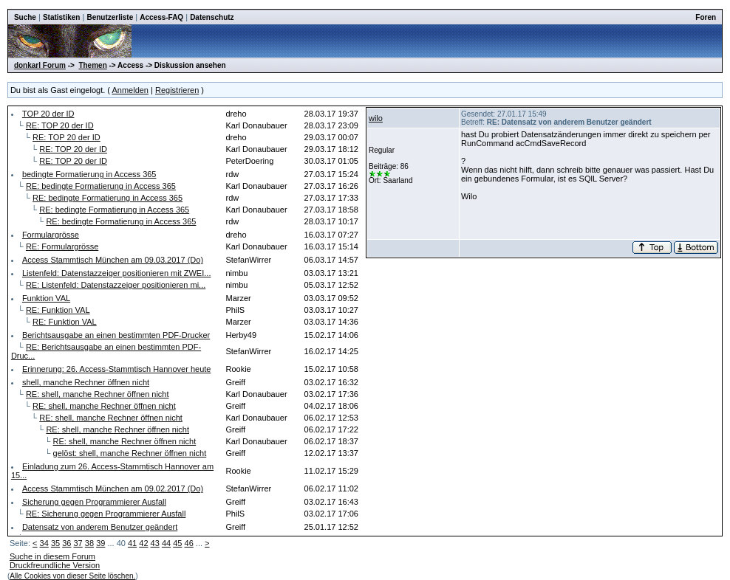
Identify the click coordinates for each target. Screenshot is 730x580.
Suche (25, 17)
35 (55, 543)
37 (78, 543)
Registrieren (177, 90)
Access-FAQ (161, 17)
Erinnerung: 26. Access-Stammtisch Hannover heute (116, 369)
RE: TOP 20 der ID (60, 125)
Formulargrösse (50, 234)
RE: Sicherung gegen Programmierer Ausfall (105, 513)
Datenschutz (211, 17)
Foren (705, 17)
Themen (92, 65)
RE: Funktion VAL (58, 309)
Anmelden (130, 90)
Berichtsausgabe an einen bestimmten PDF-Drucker (116, 335)
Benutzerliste (109, 17)
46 (189, 543)
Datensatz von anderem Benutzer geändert (99, 526)
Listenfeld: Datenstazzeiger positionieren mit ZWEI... (116, 273)
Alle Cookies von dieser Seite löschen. (72, 576)
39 (100, 543)
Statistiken (62, 17)
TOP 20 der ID (48, 113)
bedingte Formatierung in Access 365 (89, 174)
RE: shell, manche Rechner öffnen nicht (97, 394)
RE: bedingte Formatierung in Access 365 (101, 186)
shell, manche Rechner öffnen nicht (85, 382)
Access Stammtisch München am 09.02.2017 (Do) (112, 488)
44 (166, 543)
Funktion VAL (46, 298)
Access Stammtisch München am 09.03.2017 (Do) (112, 259)
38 (89, 543)
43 (155, 543)
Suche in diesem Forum (52, 556)
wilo (376, 118)
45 (177, 543)
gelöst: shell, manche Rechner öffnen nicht (130, 453)
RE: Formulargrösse (62, 246)
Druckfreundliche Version (55, 565)
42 (143, 543)
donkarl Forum (40, 65)
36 (66, 543)
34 (44, 543)
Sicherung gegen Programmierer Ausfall (94, 501)
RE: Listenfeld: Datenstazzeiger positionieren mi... (115, 284)
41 (132, 543)
